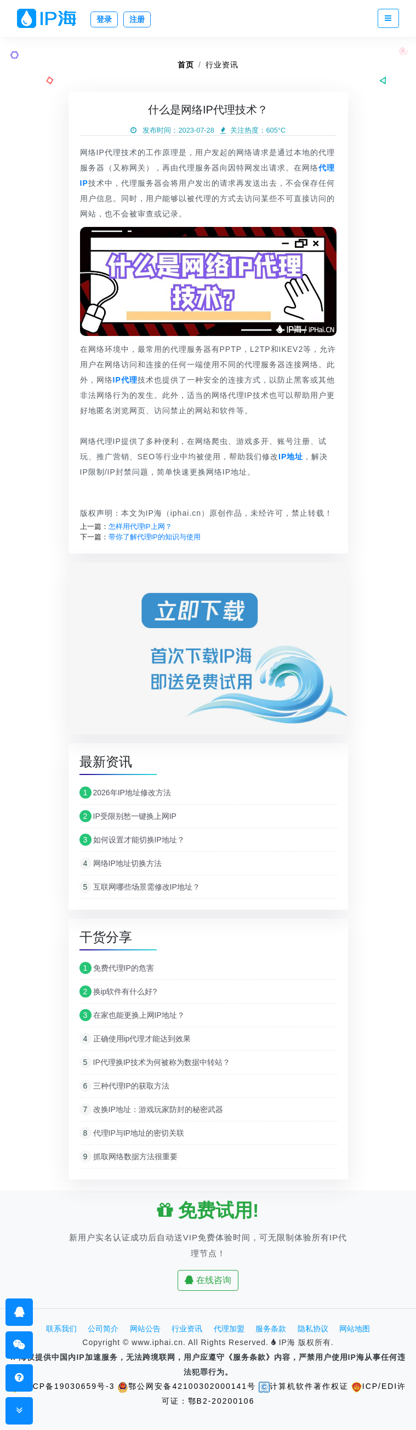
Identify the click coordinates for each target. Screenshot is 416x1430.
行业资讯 (222, 64)
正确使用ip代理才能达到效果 (135, 1038)
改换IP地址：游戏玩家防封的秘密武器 (151, 1109)
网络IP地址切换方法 (120, 863)
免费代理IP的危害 (116, 968)
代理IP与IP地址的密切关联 (131, 1133)
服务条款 (270, 1328)
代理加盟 (229, 1328)
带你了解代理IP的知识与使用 (155, 537)
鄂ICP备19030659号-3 (62, 1386)
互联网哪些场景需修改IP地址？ (139, 886)
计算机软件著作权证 (304, 1386)
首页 (186, 64)
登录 (104, 19)
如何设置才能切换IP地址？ (132, 839)
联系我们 (61, 1328)
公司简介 (103, 1328)
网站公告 (145, 1328)
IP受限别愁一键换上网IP (127, 816)
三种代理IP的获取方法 (124, 1085)
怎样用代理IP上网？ (140, 526)
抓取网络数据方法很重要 (128, 1156)
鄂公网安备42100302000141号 (186, 1386)
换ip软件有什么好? (118, 991)
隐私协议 (313, 1328)
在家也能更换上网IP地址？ (132, 1015)
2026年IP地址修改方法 (125, 792)
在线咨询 (208, 1280)
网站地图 (354, 1328)
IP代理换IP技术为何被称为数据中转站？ (154, 1062)
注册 (137, 19)
